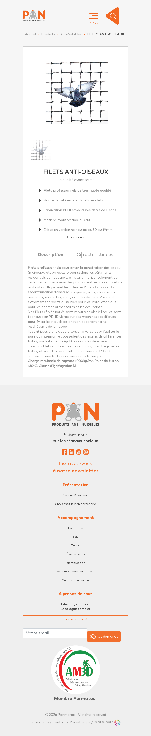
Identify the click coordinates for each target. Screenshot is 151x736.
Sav (75, 536)
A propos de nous (75, 594)
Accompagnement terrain (75, 571)
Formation (75, 528)
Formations (40, 722)
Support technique (75, 580)
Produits (48, 34)
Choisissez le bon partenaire (75, 504)
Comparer (77, 237)
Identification (75, 562)
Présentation (75, 485)
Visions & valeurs (75, 495)
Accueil (30, 34)
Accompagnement (75, 518)
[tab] (50, 255)
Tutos (75, 545)
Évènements (75, 554)
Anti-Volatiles (70, 34)
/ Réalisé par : (106, 722)
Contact (59, 722)
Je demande (76, 619)
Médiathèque (79, 722)
